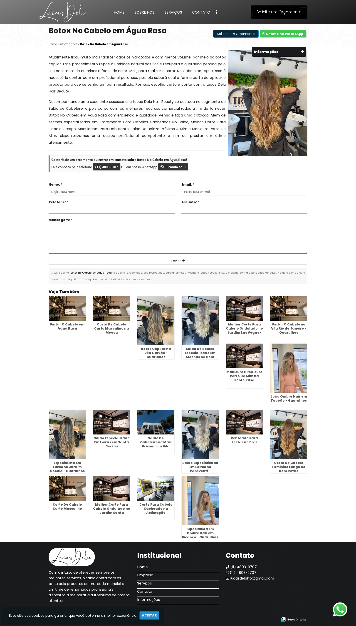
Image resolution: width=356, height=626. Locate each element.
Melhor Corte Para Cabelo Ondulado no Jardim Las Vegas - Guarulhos (244, 330)
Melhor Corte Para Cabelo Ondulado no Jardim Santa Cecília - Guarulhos (111, 510)
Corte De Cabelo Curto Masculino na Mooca (111, 328)
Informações (148, 599)
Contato (201, 12)
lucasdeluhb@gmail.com (250, 578)
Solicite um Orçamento (279, 12)
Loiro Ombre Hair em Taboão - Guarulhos (289, 398)
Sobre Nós (144, 12)
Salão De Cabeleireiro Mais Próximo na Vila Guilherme (156, 444)
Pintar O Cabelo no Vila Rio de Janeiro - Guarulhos (289, 328)
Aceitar (149, 615)
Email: (188, 184)
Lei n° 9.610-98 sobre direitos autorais (128, 279)
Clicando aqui (173, 167)
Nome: (55, 184)
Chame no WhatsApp (282, 34)
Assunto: (190, 202)
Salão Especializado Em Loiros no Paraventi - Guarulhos (200, 469)
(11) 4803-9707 (106, 167)
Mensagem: (60, 220)
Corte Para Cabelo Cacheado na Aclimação (156, 508)
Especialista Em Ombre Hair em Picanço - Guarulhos (200, 533)
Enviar (178, 261)
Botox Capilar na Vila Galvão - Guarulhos (156, 353)
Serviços (173, 12)
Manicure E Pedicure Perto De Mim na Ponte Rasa (244, 376)
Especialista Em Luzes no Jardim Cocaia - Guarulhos (67, 467)
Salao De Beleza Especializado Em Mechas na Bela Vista (200, 355)
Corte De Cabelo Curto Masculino (67, 506)
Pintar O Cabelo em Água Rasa (67, 326)
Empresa (145, 575)
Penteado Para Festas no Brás (244, 440)
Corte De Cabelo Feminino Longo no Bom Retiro (288, 467)
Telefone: (58, 202)
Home (119, 12)
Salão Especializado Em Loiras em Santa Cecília (112, 442)
